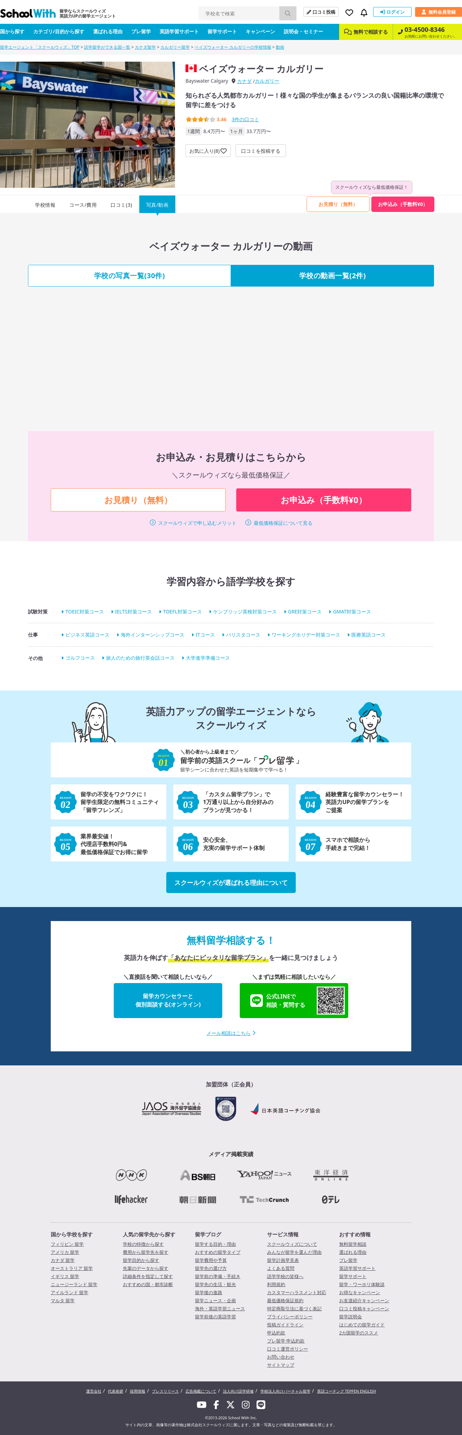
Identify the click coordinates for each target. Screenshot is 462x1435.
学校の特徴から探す (143, 1244)
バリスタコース (243, 634)
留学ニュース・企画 (215, 1300)
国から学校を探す (72, 1234)
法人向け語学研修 (238, 1391)
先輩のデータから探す (145, 1268)
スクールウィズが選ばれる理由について (231, 882)
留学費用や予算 (211, 1260)
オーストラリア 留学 (72, 1268)
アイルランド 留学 (69, 1292)
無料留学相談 (352, 1244)
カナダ (244, 81)
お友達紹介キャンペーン (364, 1300)
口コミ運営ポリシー (287, 1349)
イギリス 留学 (65, 1276)
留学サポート (222, 31)
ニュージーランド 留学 (74, 1284)
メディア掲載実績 (231, 1154)
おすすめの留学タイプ (217, 1252)
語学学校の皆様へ (285, 1276)
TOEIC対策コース (84, 611)
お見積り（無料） (338, 204)
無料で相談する (366, 31)
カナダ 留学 (63, 1260)
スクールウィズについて (292, 1244)
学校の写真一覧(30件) (129, 275)
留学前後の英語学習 (215, 1316)
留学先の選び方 (211, 1268)
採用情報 (137, 1391)
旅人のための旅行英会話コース (140, 657)
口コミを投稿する (260, 150)
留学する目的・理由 (215, 1244)
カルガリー (267, 80)
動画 (280, 47)
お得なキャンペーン (359, 1292)
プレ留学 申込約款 (285, 1341)
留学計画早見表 (283, 1260)
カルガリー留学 (175, 47)
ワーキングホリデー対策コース (306, 634)
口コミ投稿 (321, 12)
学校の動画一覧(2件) (332, 275)
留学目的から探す (141, 1260)
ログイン (392, 12)
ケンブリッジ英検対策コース (245, 611)
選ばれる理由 (107, 31)
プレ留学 (141, 31)
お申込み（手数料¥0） (403, 204)
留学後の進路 (208, 1292)
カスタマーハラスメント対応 (296, 1292)
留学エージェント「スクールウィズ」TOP (39, 47)
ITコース (205, 634)
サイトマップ (280, 1365)
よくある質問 (280, 1268)
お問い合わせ (280, 1357)
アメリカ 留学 (65, 1252)
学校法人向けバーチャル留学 (285, 1391)
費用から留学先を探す (145, 1252)
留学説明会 (350, 1316)
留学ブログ (208, 1234)
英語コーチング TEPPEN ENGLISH (346, 1391)
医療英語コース (368, 634)
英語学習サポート (179, 31)
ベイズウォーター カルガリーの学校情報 (233, 47)
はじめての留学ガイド (362, 1324)
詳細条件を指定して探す (148, 1276)
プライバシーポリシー (290, 1316)
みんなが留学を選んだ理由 (294, 1252)
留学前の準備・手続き (217, 1276)
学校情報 (45, 204)
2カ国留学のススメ (358, 1333)
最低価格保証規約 (285, 1300)
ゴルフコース (80, 657)
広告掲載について (201, 1391)
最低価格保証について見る (283, 523)
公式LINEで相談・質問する (297, 1001)
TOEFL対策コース (182, 611)
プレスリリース (165, 1391)
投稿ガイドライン (285, 1324)
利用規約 (276, 1284)
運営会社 (94, 1391)
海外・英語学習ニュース (220, 1308)
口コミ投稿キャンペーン (364, 1308)
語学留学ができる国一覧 (107, 47)
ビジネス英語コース (87, 634)
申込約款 (276, 1333)
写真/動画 (157, 204)
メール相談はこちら (230, 1033)
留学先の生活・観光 (215, 1284)
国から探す (12, 31)
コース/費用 (83, 204)
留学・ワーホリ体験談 (362, 1284)
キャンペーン (260, 31)
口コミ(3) (121, 204)
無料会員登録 (438, 12)
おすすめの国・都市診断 (148, 1284)
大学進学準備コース (208, 657)
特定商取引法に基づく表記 (294, 1308)
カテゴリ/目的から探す (58, 31)
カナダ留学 (145, 47)
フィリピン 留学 (67, 1244)
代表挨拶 (115, 1391)
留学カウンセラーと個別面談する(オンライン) (168, 1000)
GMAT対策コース (352, 611)
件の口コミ (245, 119)
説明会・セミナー (303, 31)
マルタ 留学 (63, 1300)
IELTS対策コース (133, 611)
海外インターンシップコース (152, 634)
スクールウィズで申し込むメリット (197, 523)
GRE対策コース (305, 611)
